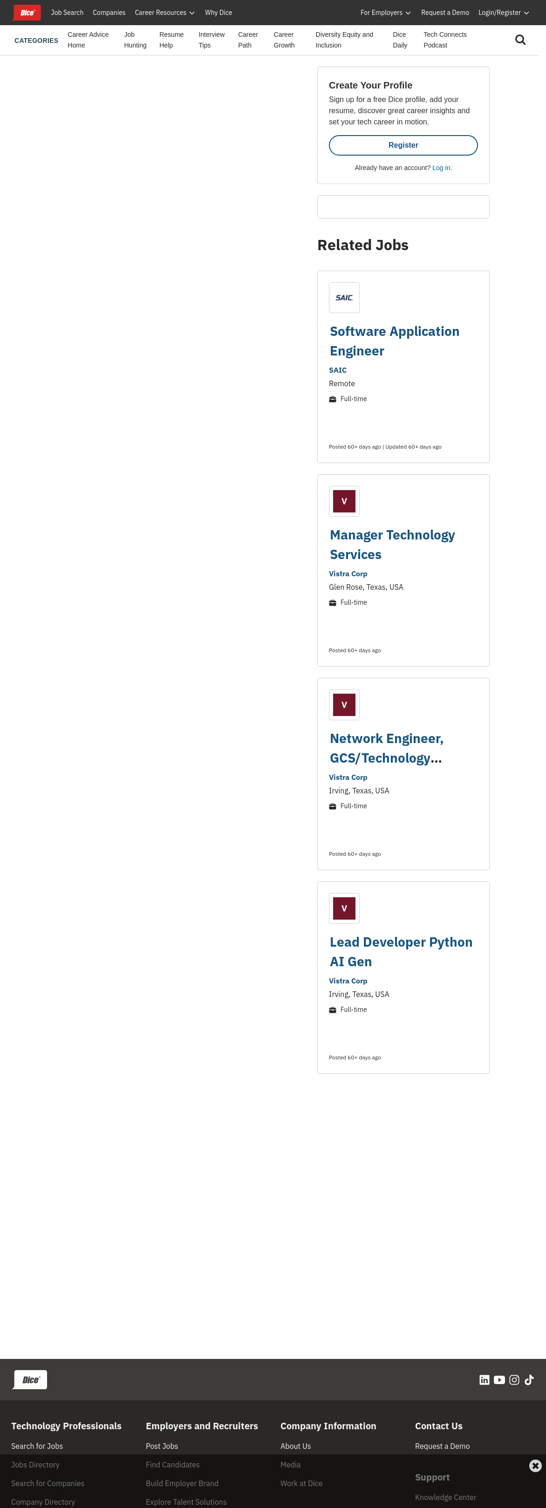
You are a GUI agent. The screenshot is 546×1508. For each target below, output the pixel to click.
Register (403, 145)
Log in (441, 167)
